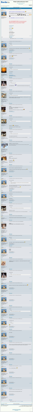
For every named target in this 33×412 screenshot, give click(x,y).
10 (19, 38)
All (20, 38)
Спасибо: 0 (30, 111)
